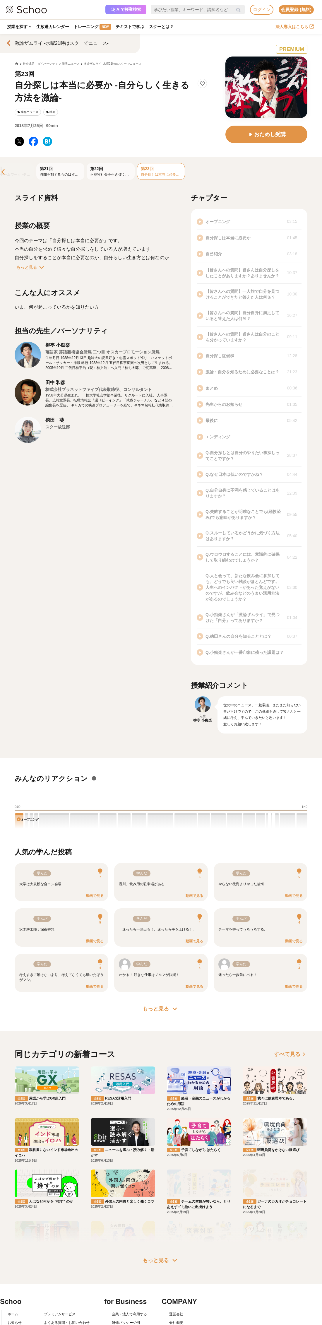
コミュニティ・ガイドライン (67, 1306)
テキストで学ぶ (130, 26)
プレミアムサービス (60, 1281)
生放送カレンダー (52, 26)
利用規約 (51, 1298)
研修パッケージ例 (126, 1290)
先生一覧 (15, 1315)
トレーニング (92, 27)
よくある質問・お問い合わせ (67, 1290)
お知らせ (15, 1290)
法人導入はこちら (294, 26)
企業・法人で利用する (129, 1281)
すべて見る (290, 1054)
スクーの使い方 (20, 1306)
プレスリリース (181, 1306)
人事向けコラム (124, 1298)
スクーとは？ (161, 26)
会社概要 (176, 1290)
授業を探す (19, 26)
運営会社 (176, 1281)
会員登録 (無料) (296, 9)
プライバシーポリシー (61, 1315)
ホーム (13, 1281)
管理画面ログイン (126, 1306)
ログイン (261, 9)
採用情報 (176, 1298)
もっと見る (31, 267)
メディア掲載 (179, 1315)
